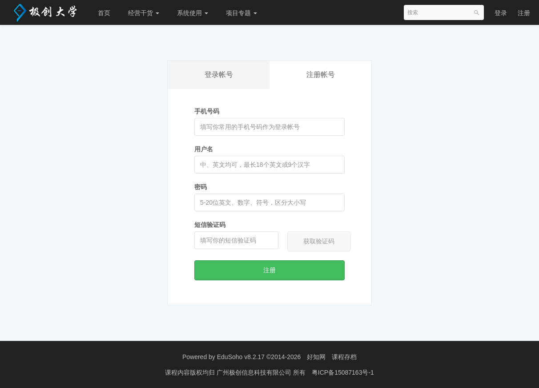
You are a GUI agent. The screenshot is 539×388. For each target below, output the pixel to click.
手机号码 (206, 111)
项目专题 (241, 12)
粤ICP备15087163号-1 (343, 372)
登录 (501, 12)
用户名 (203, 149)
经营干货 (143, 12)
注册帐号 (320, 74)
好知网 (316, 356)
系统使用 (192, 12)
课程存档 (344, 356)
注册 (524, 12)
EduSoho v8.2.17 (241, 356)
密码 (200, 186)
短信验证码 (209, 224)
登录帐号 (219, 74)
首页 (104, 12)
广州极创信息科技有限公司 (255, 372)
